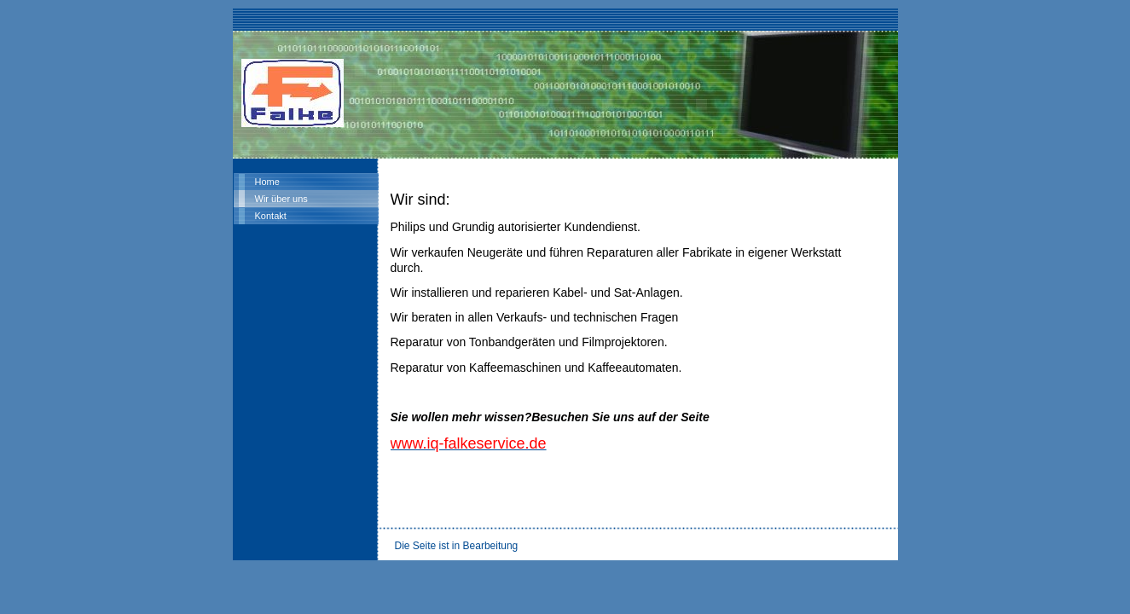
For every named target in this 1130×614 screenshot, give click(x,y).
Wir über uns (281, 199)
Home (267, 182)
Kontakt (271, 216)
